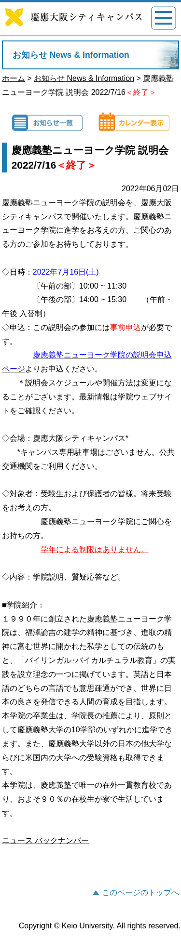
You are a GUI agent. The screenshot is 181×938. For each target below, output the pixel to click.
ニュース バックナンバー (45, 840)
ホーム (13, 78)
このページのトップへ (140, 892)
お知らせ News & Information (84, 78)
